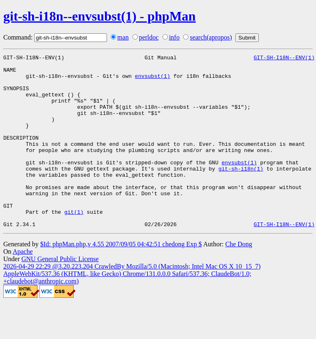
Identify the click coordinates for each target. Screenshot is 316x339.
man (123, 37)
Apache (23, 286)
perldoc (149, 37)
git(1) (74, 244)
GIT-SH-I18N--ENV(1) (283, 58)
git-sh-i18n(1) (240, 192)
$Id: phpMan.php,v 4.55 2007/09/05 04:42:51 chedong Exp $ (121, 278)
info (174, 37)
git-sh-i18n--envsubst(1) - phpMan (99, 16)
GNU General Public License (60, 293)
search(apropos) (211, 37)
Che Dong (238, 278)
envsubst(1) (152, 80)
